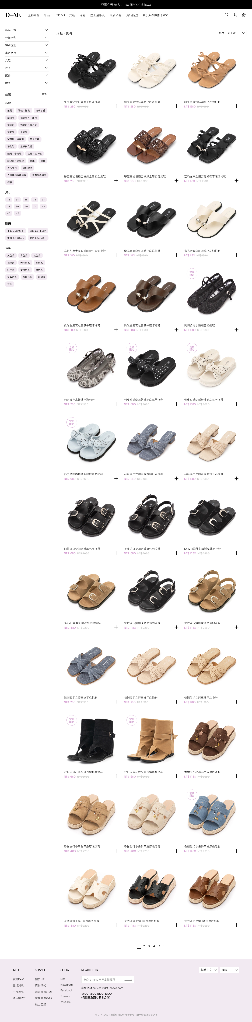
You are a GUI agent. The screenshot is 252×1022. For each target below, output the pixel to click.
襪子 (9, 183)
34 (17, 200)
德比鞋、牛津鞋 (28, 118)
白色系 (24, 256)
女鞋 (71, 16)
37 (43, 200)
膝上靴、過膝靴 (15, 161)
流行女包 (12, 169)
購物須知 (40, 984)
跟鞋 (9, 111)
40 (26, 207)
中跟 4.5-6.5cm (15, 239)
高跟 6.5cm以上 (38, 239)
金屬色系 (27, 278)
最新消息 (113, 16)
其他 (9, 285)
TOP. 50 (59, 16)
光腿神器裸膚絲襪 (16, 176)
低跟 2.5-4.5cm (38, 231)
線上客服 (40, 1002)
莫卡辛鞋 (34, 140)
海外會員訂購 (43, 990)
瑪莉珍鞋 (40, 111)
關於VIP (39, 978)
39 (17, 207)
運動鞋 (11, 133)
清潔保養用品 (39, 176)
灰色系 (37, 256)
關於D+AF (18, 978)
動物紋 (41, 278)
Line (62, 978)
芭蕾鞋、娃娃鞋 (15, 140)
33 (8, 200)
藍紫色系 (12, 278)
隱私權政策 (19, 996)
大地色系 (25, 263)
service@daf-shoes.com (107, 987)
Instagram (66, 983)
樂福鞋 (11, 118)
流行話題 (129, 16)
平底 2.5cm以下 (15, 231)
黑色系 (11, 256)
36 (34, 200)
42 (43, 207)
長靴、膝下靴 (34, 154)
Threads (65, 995)
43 (8, 214)
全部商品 (34, 16)
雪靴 (43, 161)
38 (8, 207)
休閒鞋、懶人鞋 (28, 126)
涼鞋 (81, 16)
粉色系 (39, 263)
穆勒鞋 (11, 147)
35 (26, 200)
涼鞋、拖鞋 (24, 111)
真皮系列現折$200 (151, 16)
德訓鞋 (11, 126)
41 (35, 207)
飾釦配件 (27, 169)
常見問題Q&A (43, 996)
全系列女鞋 (26, 147)
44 (17, 214)
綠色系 (39, 271)
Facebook (65, 989)
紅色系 (11, 271)
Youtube (65, 1001)
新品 (47, 16)
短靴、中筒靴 (14, 154)
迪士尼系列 (96, 16)
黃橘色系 (25, 271)
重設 (44, 95)
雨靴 (32, 161)
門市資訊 (18, 990)
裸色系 (11, 263)
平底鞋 (24, 133)
